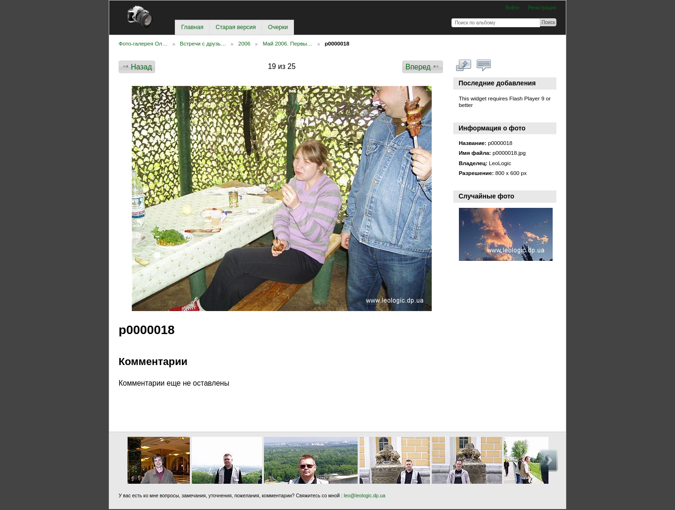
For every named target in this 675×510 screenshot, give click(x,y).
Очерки (278, 27)
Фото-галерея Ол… (143, 43)
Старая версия (236, 27)
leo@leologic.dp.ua (364, 495)
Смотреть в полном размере (464, 65)
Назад (137, 66)
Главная (192, 27)
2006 (244, 43)
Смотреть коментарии (484, 65)
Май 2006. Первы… (287, 43)
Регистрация (542, 7)
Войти (512, 7)
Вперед (422, 66)
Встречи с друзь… (203, 43)
